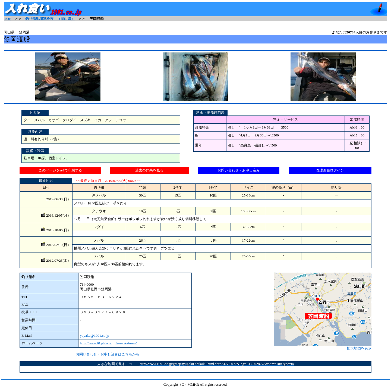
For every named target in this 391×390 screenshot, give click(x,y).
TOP (7, 19)
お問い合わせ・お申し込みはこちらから (107, 354)
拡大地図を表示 (322, 346)
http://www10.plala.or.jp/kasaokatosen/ (108, 343)
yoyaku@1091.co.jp (94, 335)
